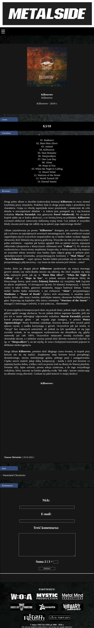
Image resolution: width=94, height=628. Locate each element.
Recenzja (6, 191)
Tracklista (6, 133)
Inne (4, 468)
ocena (4, 119)
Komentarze (7, 485)
